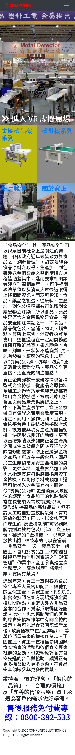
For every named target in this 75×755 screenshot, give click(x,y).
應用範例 (14, 188)
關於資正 (54, 188)
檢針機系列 (57, 130)
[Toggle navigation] (66, 5)
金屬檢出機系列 (17, 134)
